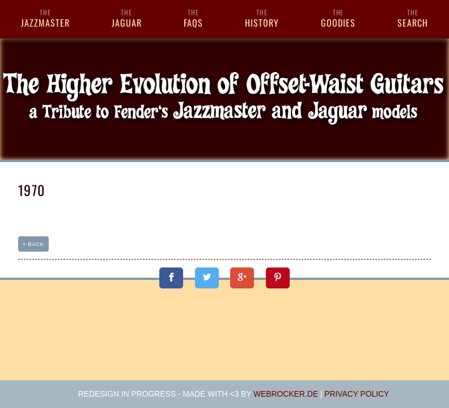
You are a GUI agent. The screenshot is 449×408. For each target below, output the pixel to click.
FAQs (193, 18)
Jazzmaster (45, 18)
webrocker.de (285, 393)
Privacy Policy (356, 393)
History (261, 18)
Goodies (338, 18)
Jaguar (126, 18)
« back (33, 244)
